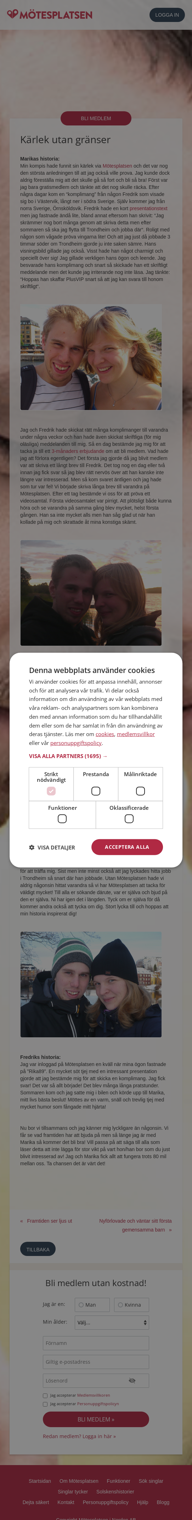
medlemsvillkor (136, 733)
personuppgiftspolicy (76, 742)
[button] (96, 756)
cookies (105, 733)
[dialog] (96, 760)
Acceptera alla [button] (127, 846)
